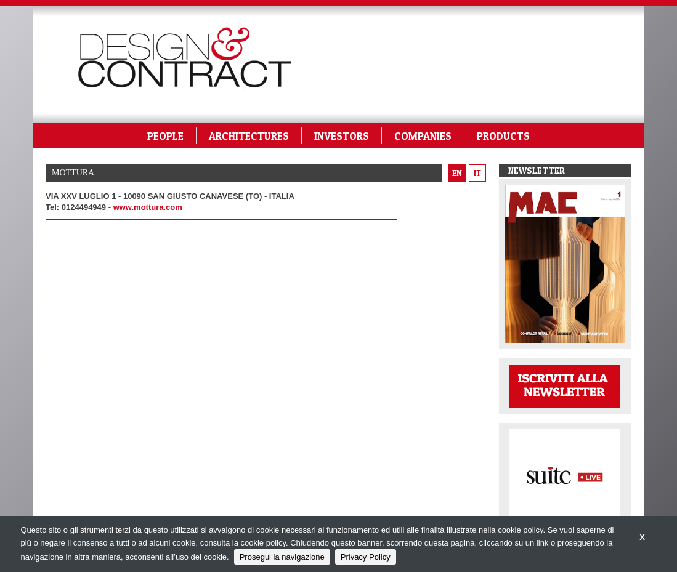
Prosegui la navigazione (282, 557)
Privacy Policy (366, 557)
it (477, 173)
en (457, 173)
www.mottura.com (147, 207)
